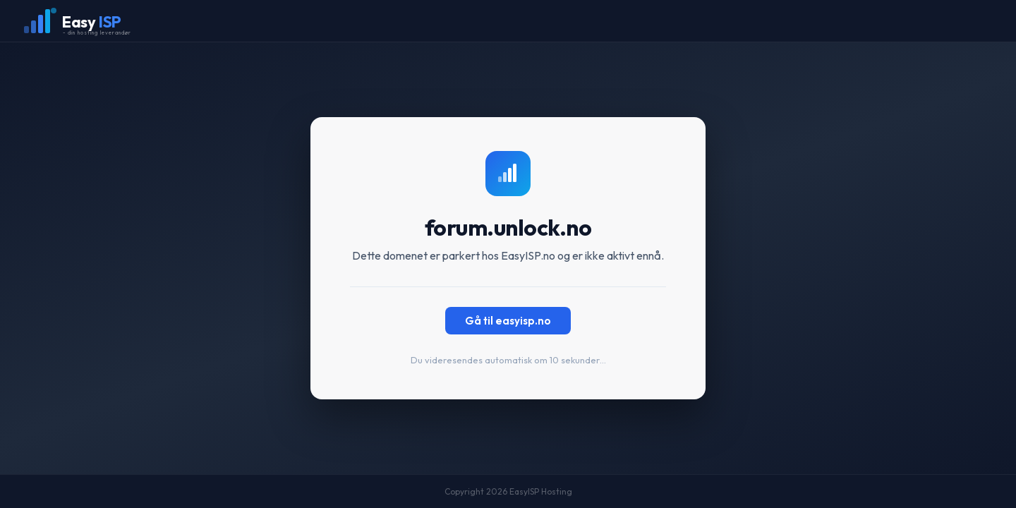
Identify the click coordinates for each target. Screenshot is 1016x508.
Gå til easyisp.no (508, 320)
